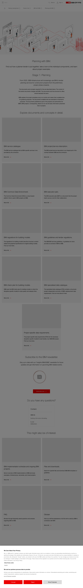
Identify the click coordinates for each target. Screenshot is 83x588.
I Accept (13, 584)
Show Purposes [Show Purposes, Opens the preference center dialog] (52, 584)
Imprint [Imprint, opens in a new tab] (6, 567)
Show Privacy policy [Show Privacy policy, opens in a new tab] (9, 565)
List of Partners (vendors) (10, 578)
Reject (33, 584)
